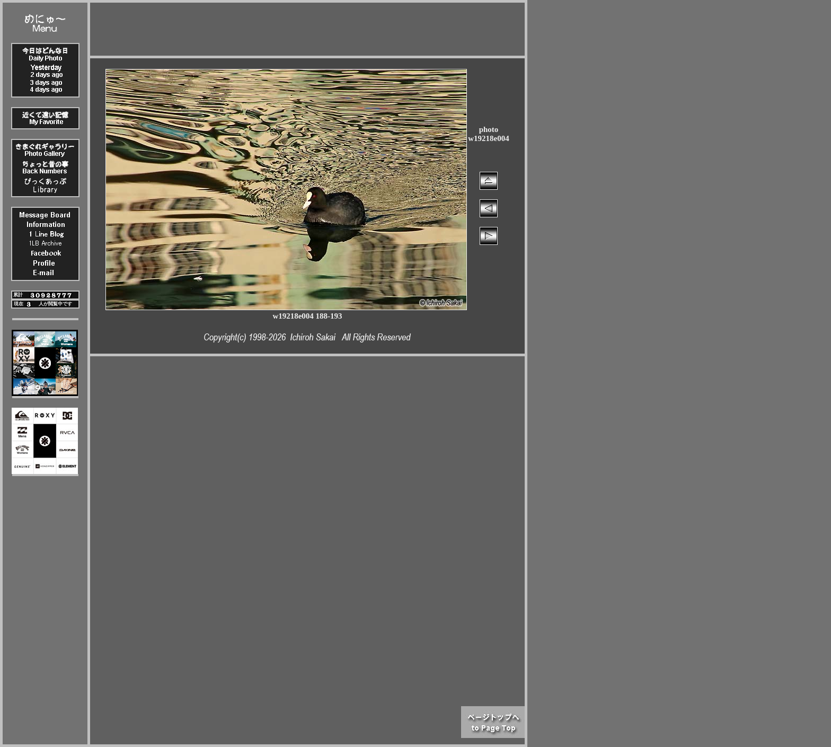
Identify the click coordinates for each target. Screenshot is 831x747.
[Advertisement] (307, 26)
